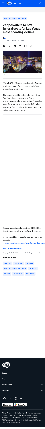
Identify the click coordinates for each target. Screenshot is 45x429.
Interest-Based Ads (18, 417)
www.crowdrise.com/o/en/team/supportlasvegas (24, 242)
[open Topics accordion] (22, 373)
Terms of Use (6, 417)
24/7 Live (17, 3)
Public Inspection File (32, 417)
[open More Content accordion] (22, 385)
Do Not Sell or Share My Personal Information (27, 413)
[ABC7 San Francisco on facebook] (4, 398)
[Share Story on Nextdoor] (20, 46)
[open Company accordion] (22, 391)
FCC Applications (7, 420)
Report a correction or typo (12, 248)
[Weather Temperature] (33, 3)
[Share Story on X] (9, 46)
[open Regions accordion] (22, 379)
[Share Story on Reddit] (15, 46)
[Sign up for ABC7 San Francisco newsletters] (21, 398)
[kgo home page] (6, 365)
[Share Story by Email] (26, 46)
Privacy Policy (6, 413)
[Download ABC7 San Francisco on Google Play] (20, 405)
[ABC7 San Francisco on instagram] (15, 398)
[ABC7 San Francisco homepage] (9, 3)
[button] (3, 3)
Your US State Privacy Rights (28, 415)
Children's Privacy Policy (9, 415)
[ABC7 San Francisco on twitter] (10, 398)
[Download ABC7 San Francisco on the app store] (7, 405)
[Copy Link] (31, 46)
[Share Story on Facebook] (4, 46)
